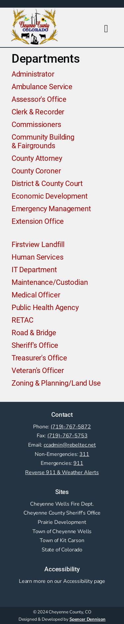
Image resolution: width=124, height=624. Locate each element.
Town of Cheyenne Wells (62, 531)
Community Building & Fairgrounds (43, 141)
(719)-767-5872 (71, 426)
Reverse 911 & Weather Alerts (62, 472)
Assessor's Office (39, 99)
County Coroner (36, 170)
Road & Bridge (34, 332)
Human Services (37, 257)
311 (84, 454)
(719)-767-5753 (67, 435)
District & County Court (47, 183)
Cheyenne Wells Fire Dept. (62, 504)
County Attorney (37, 158)
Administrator (33, 74)
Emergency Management (51, 208)
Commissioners (36, 124)
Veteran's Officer (38, 370)
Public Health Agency (45, 307)
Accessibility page (84, 581)
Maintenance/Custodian (50, 282)
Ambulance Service (42, 86)
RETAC (22, 320)
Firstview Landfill (38, 244)
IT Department (34, 269)
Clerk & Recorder (38, 111)
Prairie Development (62, 522)
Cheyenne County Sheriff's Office (62, 513)
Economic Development (50, 196)
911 (78, 463)
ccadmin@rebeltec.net (70, 445)
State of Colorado (62, 549)
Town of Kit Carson (62, 540)
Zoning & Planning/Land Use (56, 383)
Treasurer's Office (39, 357)
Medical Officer (36, 294)
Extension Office (38, 221)
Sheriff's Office (35, 345)
